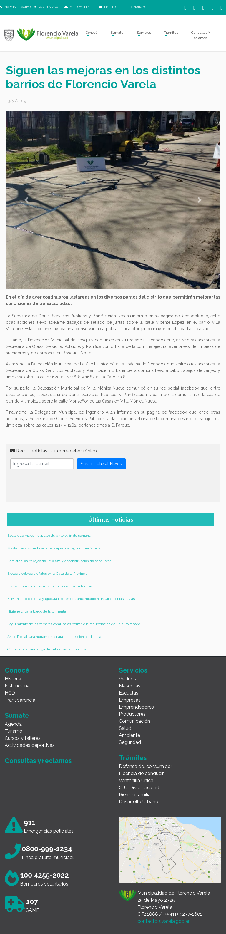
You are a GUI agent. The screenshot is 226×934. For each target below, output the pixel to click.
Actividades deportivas (30, 745)
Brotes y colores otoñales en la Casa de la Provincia (47, 573)
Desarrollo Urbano (138, 801)
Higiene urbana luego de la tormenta (36, 611)
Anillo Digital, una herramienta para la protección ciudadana (54, 637)
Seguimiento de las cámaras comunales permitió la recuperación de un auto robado (73, 624)
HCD (10, 693)
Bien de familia (135, 794)
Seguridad (130, 742)
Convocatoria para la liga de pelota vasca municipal (47, 649)
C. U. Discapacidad (139, 787)
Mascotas (129, 686)
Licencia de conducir (141, 773)
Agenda (13, 724)
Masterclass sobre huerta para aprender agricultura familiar (54, 548)
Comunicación (134, 721)
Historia (13, 679)
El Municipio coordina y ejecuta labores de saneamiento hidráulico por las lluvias (71, 599)
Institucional (18, 686)
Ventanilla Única (136, 780)
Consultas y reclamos (38, 760)
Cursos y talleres (23, 738)
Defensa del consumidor (145, 766)
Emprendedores (136, 707)
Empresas (130, 700)
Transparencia (20, 700)
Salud (125, 728)
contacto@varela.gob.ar (163, 921)
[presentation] (55, 485)
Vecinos (127, 679)
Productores (132, 714)
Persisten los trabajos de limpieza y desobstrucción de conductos (59, 561)
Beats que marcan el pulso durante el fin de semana (49, 536)
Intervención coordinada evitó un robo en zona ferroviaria (52, 586)
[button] (26, 200)
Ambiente (129, 735)
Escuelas (128, 693)
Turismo (13, 731)
